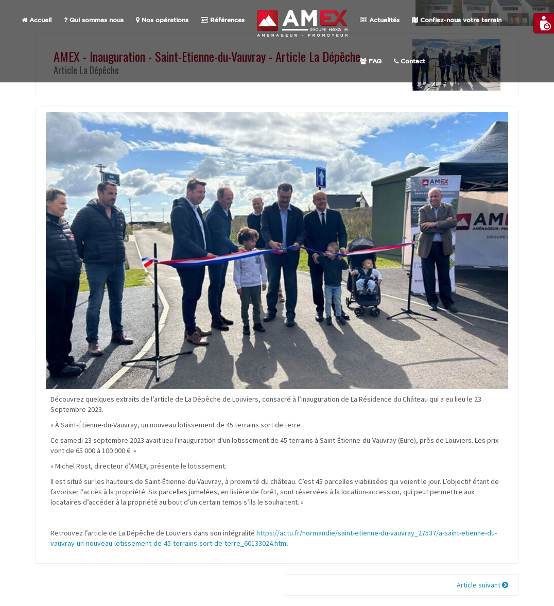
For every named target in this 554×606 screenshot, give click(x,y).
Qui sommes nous (94, 20)
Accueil (36, 20)
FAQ (371, 61)
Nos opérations (162, 20)
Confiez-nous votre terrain (456, 20)
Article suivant (482, 585)
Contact (409, 61)
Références (223, 20)
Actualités (380, 20)
